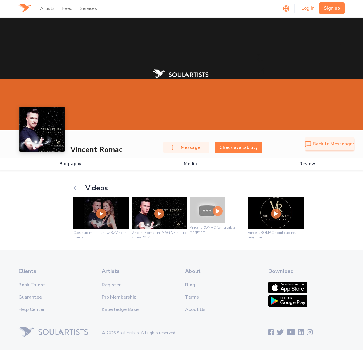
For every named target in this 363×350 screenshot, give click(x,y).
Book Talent (31, 285)
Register (111, 285)
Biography (70, 164)
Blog (190, 285)
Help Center (31, 309)
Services (88, 8)
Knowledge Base (120, 309)
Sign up (332, 8)
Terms (192, 297)
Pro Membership (119, 297)
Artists (47, 8)
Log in (308, 8)
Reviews (308, 164)
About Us (195, 309)
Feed (67, 8)
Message (186, 147)
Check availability (238, 147)
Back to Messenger (329, 144)
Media (190, 164)
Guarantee (30, 297)
